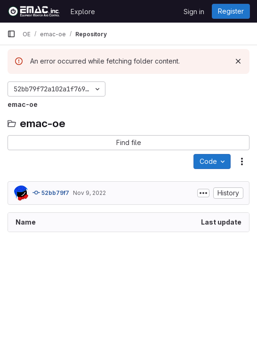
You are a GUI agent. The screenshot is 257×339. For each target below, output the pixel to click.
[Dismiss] (238, 61)
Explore (83, 12)
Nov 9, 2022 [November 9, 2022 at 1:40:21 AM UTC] (89, 192)
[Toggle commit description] (203, 193)
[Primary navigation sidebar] (11, 33)
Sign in (194, 12)
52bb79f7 (50, 192)
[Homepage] (34, 11)
